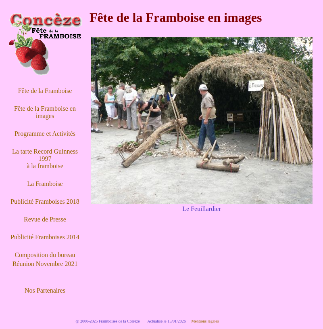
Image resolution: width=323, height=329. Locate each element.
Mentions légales (205, 321)
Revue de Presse (45, 219)
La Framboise (45, 183)
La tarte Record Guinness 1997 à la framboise (45, 158)
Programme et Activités (45, 133)
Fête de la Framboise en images (45, 112)
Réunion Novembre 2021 (45, 263)
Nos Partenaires (45, 290)
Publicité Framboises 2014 (44, 237)
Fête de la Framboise (45, 90)
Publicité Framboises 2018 (44, 201)
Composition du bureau (45, 254)
